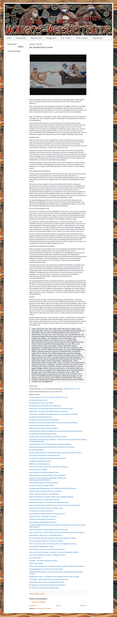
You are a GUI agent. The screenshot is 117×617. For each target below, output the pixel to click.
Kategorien (51, 38)
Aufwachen (21, 38)
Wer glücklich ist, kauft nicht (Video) (41, 403)
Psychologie (36, 593)
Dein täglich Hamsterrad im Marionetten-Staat (44, 455)
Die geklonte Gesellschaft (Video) (40, 461)
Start (9, 38)
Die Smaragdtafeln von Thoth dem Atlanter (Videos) (46, 569)
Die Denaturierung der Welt (38, 400)
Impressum (98, 38)
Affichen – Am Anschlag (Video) (39, 464)
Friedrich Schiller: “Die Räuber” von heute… (43, 516)
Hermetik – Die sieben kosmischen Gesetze (43, 561)
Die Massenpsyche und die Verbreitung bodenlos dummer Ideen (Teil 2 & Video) (55, 453)
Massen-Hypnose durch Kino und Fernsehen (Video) (46, 541)
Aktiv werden (82, 38)
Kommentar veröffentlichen (39, 602)
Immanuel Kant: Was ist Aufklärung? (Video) (43, 483)
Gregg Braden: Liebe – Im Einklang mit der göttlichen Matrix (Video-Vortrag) (54, 576)
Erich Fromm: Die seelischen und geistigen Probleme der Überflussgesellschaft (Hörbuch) (47, 479)
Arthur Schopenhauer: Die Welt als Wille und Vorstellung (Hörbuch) (51, 497)
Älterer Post (83, 605)
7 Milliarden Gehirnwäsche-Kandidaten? (42, 519)
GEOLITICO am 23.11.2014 (72, 389)
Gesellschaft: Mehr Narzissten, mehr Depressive (45, 406)
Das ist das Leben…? (35, 558)
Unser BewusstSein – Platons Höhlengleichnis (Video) (46, 582)
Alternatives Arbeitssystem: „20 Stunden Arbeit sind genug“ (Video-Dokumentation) (56, 566)
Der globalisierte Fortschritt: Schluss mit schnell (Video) (47, 585)
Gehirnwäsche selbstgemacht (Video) (41, 546)
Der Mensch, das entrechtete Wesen (41, 511)
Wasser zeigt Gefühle (36, 563)
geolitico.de (48, 392)
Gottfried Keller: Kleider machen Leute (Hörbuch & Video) (48, 437)
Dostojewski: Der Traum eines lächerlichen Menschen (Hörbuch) (50, 444)
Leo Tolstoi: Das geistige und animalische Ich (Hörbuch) (47, 458)
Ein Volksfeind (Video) (36, 450)
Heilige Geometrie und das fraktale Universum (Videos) (47, 475)
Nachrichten (36, 38)
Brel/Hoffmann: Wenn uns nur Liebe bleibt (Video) (45, 535)
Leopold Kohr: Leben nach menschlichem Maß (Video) (46, 549)
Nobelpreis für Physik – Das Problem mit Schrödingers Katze (49, 502)
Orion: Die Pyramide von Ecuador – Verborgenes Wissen (47, 555)
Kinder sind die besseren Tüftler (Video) (42, 425)
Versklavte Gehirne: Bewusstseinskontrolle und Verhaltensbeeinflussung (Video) (55, 431)
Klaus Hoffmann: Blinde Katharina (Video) (43, 522)
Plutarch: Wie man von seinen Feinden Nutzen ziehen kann (48, 530)
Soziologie (41, 593)
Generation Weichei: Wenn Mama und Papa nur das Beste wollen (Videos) (53, 423)
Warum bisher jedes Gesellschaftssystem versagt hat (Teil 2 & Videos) (52, 447)
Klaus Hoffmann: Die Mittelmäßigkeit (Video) (44, 472)
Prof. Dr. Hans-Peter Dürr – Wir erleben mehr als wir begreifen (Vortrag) (52, 544)
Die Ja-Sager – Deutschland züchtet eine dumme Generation (48, 579)
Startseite (58, 605)
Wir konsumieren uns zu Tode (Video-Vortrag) (44, 499)
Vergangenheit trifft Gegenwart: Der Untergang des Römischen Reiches (52, 488)
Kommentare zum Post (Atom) (43, 608)
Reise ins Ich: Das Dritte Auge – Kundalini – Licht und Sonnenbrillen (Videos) (54, 552)
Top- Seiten (66, 38)
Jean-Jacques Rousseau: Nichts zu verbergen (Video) (46, 508)
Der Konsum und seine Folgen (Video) (41, 485)
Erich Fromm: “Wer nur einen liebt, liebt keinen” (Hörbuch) (48, 467)
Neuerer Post (33, 605)
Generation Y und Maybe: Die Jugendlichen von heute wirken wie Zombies (53, 414)
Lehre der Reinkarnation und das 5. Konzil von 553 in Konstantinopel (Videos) (54, 505)
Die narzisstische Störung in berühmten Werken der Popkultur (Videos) (52, 538)
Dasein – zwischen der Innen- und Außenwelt (44, 494)
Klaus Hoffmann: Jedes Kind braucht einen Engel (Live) (47, 514)
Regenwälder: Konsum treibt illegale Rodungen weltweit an (48, 411)
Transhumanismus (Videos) (38, 469)
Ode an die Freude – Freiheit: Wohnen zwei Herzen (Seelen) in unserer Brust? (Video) (56, 532)
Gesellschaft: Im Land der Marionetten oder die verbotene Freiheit (51, 408)
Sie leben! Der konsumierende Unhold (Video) (44, 420)
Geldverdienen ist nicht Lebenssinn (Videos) (43, 428)
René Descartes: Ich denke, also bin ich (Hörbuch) (45, 491)
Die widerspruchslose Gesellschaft (40, 417)
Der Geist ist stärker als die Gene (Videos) (42, 434)
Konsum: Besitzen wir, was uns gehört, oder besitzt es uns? (48, 397)
